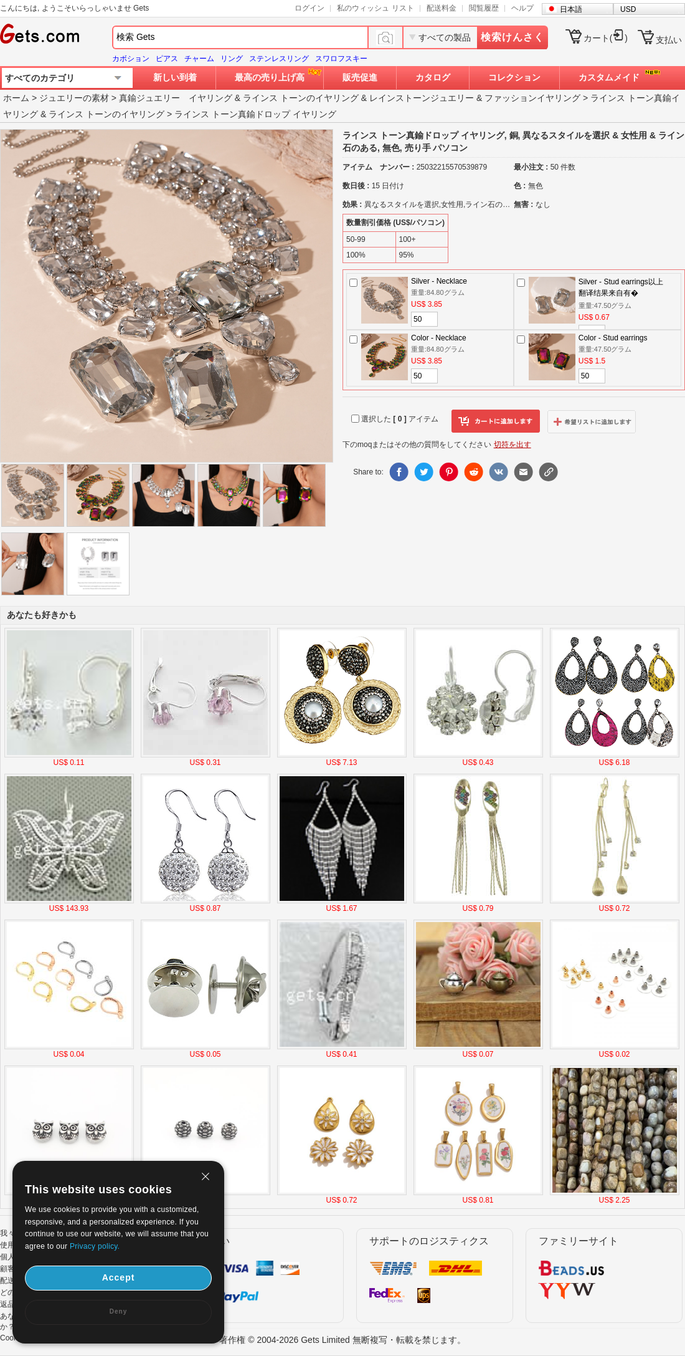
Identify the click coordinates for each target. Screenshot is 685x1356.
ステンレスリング (279, 58)
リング (231, 58)
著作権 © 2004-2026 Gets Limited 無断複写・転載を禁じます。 (342, 1340)
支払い (669, 40)
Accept (118, 1277)
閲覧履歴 (484, 8)
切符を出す (512, 444)
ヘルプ (522, 8)
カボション (130, 58)
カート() (605, 38)
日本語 (571, 9)
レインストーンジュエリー (421, 98)
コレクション (514, 77)
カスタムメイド (609, 77)
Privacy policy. (95, 1246)
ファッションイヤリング (532, 98)
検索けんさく (512, 37)
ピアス (167, 58)
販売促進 (359, 77)
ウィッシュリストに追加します (591, 421)
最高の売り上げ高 (270, 77)
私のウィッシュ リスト (375, 8)
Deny (118, 1311)
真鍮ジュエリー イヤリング (175, 98)
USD (628, 9)
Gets (39, 34)
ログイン (309, 8)
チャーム (199, 58)
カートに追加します (496, 421)
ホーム (16, 98)
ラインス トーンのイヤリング (301, 98)
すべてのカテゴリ (40, 78)
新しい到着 (175, 77)
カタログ (432, 77)
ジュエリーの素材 (74, 98)
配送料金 (441, 8)
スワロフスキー (341, 58)
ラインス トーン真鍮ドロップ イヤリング (255, 114)
